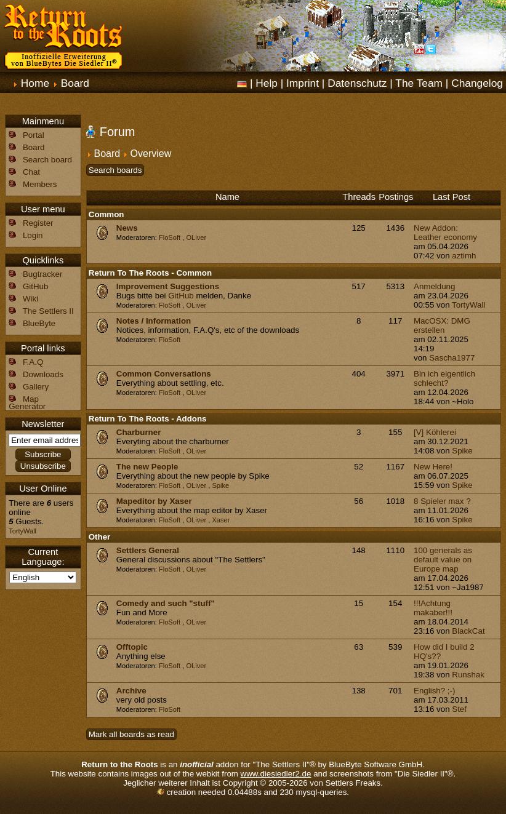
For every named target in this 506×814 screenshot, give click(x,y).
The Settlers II (48, 311)
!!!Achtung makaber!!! (433, 608)
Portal (33, 135)
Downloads (43, 374)
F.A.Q (33, 362)
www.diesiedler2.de (276, 773)
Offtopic (132, 647)
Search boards (115, 170)
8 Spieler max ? (442, 501)
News (127, 228)
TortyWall (468, 304)
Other (100, 536)
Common (106, 214)
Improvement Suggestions (167, 286)
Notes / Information (153, 320)
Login (33, 235)
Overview (151, 153)
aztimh (464, 255)
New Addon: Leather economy (445, 232)
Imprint (302, 83)
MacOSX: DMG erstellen (442, 325)
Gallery (36, 386)
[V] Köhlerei (435, 432)
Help (266, 83)
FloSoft (169, 237)
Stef (459, 709)
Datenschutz (357, 83)
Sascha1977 (452, 357)
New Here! (433, 466)
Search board (47, 159)
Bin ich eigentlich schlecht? (444, 378)
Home (35, 83)
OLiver (196, 237)
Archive (131, 690)
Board (75, 83)
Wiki (30, 298)
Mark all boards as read (131, 734)
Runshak (468, 674)
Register (38, 223)
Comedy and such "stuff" (165, 603)
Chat (31, 172)
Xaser (221, 520)
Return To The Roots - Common (150, 272)
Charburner (138, 432)
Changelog (477, 83)
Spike (462, 450)
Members (40, 184)
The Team (419, 83)
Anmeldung (434, 286)
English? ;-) (434, 690)
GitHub (180, 295)
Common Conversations (163, 373)
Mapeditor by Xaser (154, 501)
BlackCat (468, 631)
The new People (147, 466)
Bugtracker (42, 274)
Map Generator (27, 402)
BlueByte (39, 323)
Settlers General (147, 550)
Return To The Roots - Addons (148, 418)
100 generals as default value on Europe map (443, 559)
